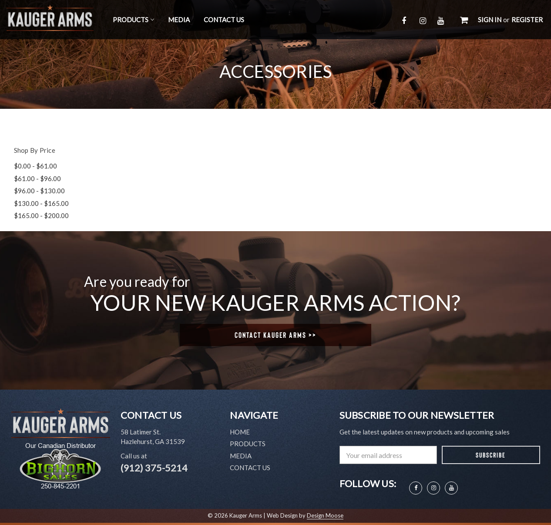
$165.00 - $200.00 (41, 215)
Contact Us (224, 20)
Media (179, 20)
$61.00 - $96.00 (37, 178)
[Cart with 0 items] (464, 19)
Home (240, 432)
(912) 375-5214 (154, 468)
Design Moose (325, 515)
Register (527, 20)
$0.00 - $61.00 (35, 166)
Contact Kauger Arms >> (275, 335)
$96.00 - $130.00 (39, 191)
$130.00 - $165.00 (41, 203)
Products (133, 20)
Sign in (489, 20)
